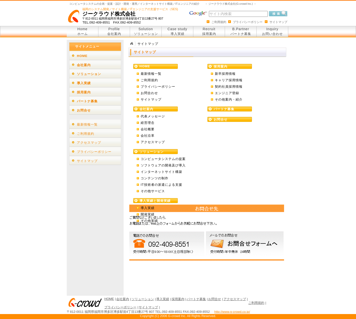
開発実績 (148, 214)
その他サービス (153, 191)
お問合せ (84, 110)
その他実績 (149, 221)
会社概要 (148, 129)
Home (82, 31)
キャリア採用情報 (229, 80)
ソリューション (89, 74)
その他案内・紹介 (229, 99)
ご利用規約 (218, 22)
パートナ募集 (87, 101)
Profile (114, 31)
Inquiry (272, 31)
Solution (146, 31)
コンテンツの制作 (154, 178)
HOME (82, 56)
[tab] (95, 55)
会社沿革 (148, 135)
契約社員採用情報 (229, 86)
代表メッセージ (153, 116)
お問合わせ (149, 93)
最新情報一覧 (151, 74)
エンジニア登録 (227, 93)
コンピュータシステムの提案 (163, 159)
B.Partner (240, 31)
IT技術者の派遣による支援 (161, 184)
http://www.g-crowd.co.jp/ (232, 312)
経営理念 (148, 123)
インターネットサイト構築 (161, 172)
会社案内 (84, 65)
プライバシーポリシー (248, 22)
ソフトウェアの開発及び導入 (163, 165)
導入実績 (148, 208)
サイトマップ (278, 22)
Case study (177, 31)
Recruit (209, 31)
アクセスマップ (153, 142)
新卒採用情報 (225, 74)
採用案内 (84, 92)
